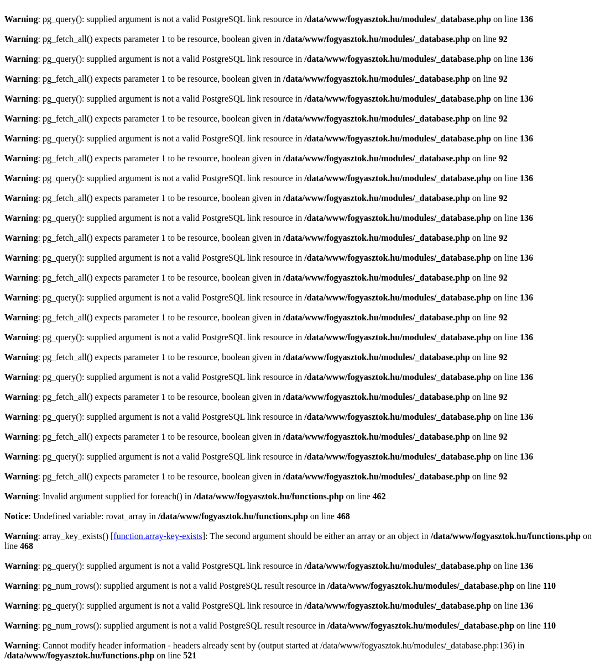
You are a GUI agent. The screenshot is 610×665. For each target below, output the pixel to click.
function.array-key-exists (157, 536)
